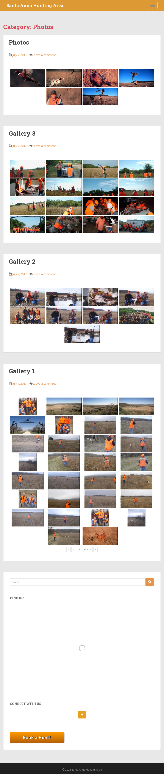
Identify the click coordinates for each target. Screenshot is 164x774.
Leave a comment (44, 55)
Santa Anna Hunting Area (34, 5)
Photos (19, 42)
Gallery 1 (22, 371)
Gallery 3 (22, 133)
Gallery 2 (22, 261)
